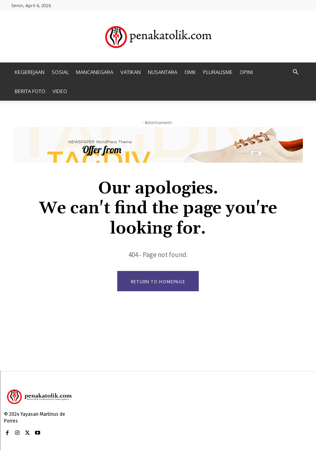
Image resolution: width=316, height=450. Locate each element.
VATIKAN (130, 72)
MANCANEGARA (94, 72)
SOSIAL (60, 72)
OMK (190, 72)
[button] (295, 72)
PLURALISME (218, 72)
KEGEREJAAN (30, 72)
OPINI (246, 72)
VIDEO (59, 91)
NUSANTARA (162, 72)
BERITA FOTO (30, 91)
